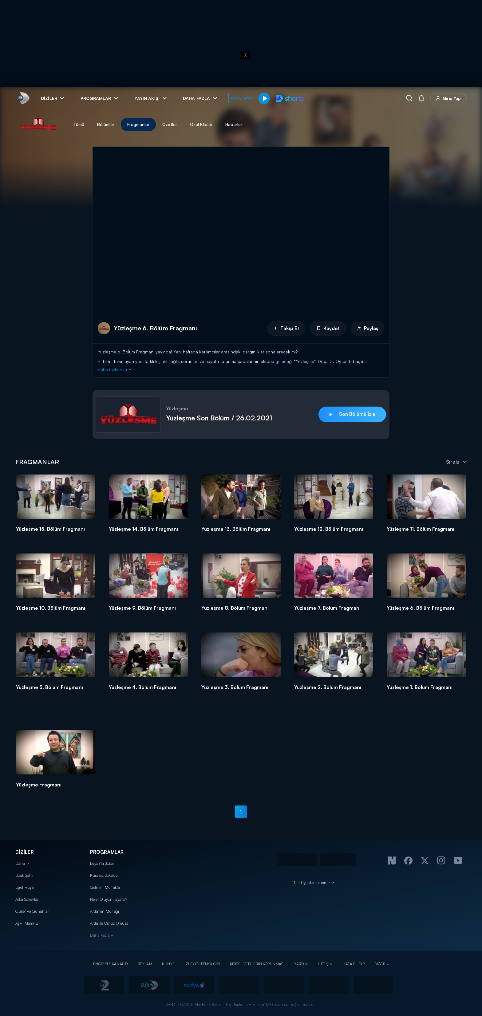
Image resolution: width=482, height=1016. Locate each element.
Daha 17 (22, 863)
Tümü (78, 124)
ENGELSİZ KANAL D (110, 964)
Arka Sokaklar (26, 899)
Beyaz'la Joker (102, 863)
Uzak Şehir (24, 875)
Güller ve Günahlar (32, 911)
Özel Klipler (201, 124)
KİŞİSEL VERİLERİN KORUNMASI (257, 964)
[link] (23, 98)
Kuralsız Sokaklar (104, 875)
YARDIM (301, 964)
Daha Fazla (100, 935)
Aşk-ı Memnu (26, 923)
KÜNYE (168, 964)
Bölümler (105, 124)
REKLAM (145, 964)
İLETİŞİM (325, 964)
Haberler (233, 124)
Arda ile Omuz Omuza (109, 923)
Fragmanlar (138, 124)
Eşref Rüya (24, 887)
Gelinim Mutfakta (105, 887)
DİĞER (379, 964)
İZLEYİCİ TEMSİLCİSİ (202, 964)
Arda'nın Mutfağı (104, 911)
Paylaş (367, 328)
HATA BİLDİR (353, 964)
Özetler (169, 124)
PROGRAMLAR (107, 852)
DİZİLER (24, 852)
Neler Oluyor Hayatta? (108, 899)
